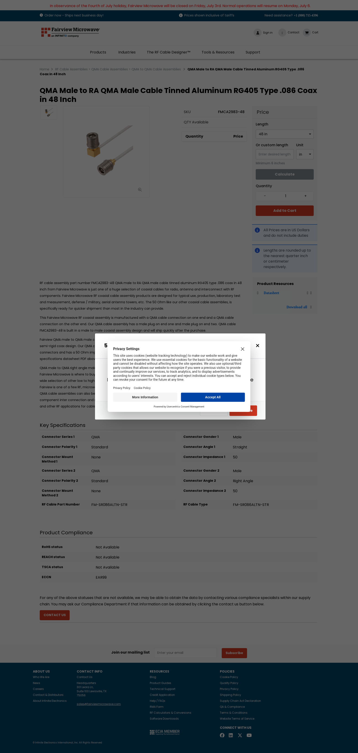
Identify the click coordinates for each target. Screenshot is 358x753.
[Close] (257, 345)
